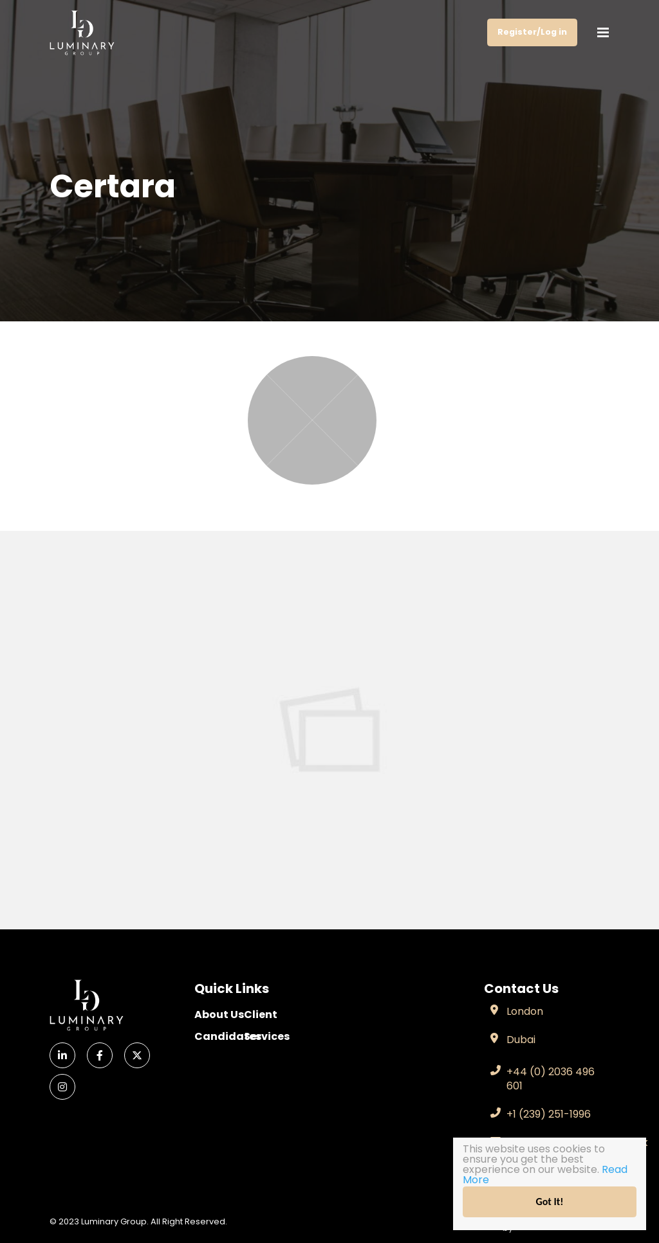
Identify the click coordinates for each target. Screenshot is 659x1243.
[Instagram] (62, 1087)
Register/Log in (532, 31)
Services (267, 1036)
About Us (219, 1014)
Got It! (550, 1201)
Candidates (219, 1036)
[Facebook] (100, 1055)
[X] (137, 1055)
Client (260, 1014)
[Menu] (603, 32)
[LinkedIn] (62, 1055)
